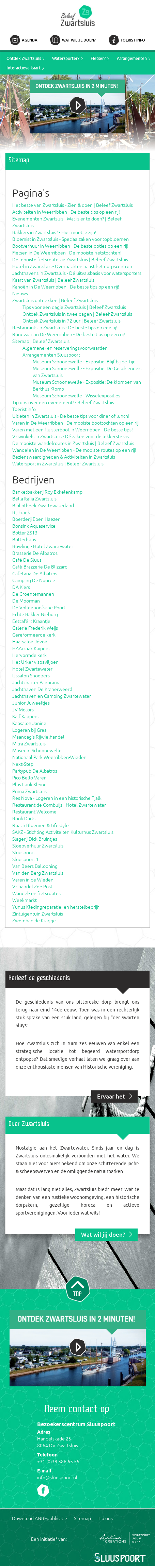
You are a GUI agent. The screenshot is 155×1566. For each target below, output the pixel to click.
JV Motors (23, 709)
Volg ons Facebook (43, 1490)
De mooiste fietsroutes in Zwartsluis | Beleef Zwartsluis (70, 259)
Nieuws (20, 293)
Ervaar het (111, 1096)
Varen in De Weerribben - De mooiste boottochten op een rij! (76, 423)
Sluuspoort (23, 852)
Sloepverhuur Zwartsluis (37, 845)
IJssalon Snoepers (31, 675)
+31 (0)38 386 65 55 (58, 1461)
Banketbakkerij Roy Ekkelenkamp (47, 492)
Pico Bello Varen (29, 777)
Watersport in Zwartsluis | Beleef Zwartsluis (58, 463)
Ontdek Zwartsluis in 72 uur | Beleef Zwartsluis (71, 321)
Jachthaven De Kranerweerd (42, 689)
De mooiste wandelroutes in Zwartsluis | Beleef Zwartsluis (73, 443)
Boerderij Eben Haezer (36, 519)
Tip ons (105, 1518)
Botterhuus (24, 539)
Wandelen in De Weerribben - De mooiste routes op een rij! (74, 450)
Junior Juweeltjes (31, 703)
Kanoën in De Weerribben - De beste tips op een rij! (65, 287)
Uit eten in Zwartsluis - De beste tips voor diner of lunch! (70, 416)
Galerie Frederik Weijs (35, 628)
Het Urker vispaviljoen (35, 662)
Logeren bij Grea (29, 730)
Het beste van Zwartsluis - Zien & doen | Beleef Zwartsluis (72, 205)
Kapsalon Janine (29, 723)
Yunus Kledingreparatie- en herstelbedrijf (55, 907)
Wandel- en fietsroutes (36, 893)
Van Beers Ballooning (35, 866)
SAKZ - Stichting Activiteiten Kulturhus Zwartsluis (62, 832)
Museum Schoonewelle (37, 750)
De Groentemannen (33, 594)
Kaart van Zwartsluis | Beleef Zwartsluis (53, 280)
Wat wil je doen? (79, 40)
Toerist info (133, 40)
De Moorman (26, 601)
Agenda (29, 40)
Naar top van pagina (77, 1288)
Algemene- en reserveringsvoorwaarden (65, 348)
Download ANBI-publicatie (39, 1518)
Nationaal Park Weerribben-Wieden (49, 757)
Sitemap (82, 1518)
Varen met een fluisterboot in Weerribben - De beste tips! (72, 429)
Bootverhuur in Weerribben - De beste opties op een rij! (70, 246)
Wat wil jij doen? (103, 1234)
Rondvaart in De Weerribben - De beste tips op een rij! (68, 334)
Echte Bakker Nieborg (35, 614)
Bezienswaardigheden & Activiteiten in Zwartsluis (63, 457)
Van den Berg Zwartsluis (37, 873)
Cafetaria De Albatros (34, 573)
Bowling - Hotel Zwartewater (42, 546)
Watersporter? (65, 58)
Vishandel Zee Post (32, 886)
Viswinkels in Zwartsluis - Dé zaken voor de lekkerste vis (70, 436)
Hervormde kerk (29, 655)
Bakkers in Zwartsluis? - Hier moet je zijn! (54, 232)
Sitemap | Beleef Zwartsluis (40, 341)
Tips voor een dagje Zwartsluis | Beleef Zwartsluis (74, 307)
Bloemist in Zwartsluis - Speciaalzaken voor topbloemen (70, 239)
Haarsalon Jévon (29, 641)
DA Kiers (21, 587)
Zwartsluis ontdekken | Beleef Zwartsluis (55, 300)
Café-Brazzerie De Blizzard (39, 567)
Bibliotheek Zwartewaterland (43, 505)
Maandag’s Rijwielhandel (38, 737)
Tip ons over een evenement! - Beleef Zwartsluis (63, 402)
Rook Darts (23, 818)
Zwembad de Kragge (34, 920)
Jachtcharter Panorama (36, 682)
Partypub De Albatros (34, 771)
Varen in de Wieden (32, 880)
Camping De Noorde (33, 580)
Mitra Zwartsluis (29, 743)
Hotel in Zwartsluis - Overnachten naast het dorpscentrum (73, 266)
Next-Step (22, 764)
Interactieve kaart (23, 67)
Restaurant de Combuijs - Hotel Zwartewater (59, 805)
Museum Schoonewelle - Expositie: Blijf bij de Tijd (84, 361)
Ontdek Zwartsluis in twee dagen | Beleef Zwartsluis (77, 314)
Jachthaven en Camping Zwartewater (51, 696)
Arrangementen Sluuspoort (51, 355)
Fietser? (98, 58)
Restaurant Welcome (34, 811)
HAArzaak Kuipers (30, 648)
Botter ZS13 (24, 532)
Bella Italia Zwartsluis (34, 498)
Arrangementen (132, 58)
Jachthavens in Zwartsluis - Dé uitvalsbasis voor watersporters (76, 273)
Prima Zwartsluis (29, 791)
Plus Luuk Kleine (29, 784)
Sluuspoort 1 (25, 859)
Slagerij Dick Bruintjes (34, 839)
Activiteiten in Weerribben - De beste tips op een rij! (66, 212)
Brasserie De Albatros (35, 553)
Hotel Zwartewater (32, 669)
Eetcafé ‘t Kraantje (31, 621)
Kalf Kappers (25, 716)
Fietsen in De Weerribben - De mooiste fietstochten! (67, 252)
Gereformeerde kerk (34, 635)
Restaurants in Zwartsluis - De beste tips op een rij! (65, 327)
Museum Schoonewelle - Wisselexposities (76, 395)
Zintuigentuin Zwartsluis (37, 914)
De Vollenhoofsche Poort (38, 607)
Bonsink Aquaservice (34, 526)
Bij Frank (21, 512)
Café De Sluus (27, 560)
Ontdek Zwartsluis (23, 58)
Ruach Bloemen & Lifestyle (40, 825)
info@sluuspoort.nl (57, 1477)
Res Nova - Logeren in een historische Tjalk (57, 798)
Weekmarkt (24, 900)
